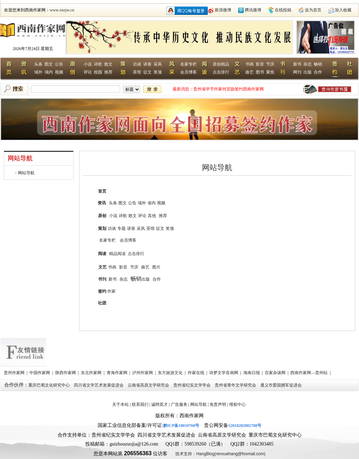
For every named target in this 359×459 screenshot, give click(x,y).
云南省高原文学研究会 (149, 385)
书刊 (102, 279)
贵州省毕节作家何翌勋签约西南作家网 (228, 89)
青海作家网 (117, 372)
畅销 (318, 64)
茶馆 (137, 72)
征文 (147, 72)
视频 (59, 72)
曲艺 (249, 72)
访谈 (137, 64)
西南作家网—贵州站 (309, 372)
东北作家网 (92, 372)
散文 (108, 64)
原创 (102, 215)
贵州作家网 (15, 372)
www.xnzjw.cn (62, 10)
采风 (158, 64)
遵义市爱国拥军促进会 (281, 385)
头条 (38, 64)
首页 (102, 191)
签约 (102, 291)
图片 (156, 267)
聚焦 (270, 72)
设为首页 (313, 10)
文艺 (102, 267)
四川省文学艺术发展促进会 (99, 385)
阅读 (102, 253)
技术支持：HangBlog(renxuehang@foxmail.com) (220, 453)
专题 (121, 228)
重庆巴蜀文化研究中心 (49, 385)
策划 (102, 228)
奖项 (158, 72)
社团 (102, 303)
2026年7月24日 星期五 (33, 48)
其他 (152, 215)
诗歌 (98, 64)
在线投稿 (283, 10)
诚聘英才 (159, 404)
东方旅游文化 (171, 372)
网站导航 (26, 172)
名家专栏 (188, 64)
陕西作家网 (66, 372)
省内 (151, 203)
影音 (260, 64)
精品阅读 (117, 253)
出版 (307, 72)
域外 (38, 72)
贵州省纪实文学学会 (192, 385)
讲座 (147, 64)
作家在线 (196, 372)
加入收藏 (343, 10)
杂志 (307, 64)
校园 (98, 72)
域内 (49, 72)
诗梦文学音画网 (224, 372)
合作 (318, 72)
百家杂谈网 (276, 372)
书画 (249, 64)
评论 (88, 72)
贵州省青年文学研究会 (236, 385)
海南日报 (252, 372)
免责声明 (218, 404)
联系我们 (140, 404)
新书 (297, 64)
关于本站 (120, 404)
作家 (111, 291)
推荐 (108, 72)
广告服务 (179, 404)
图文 (49, 64)
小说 (88, 64)
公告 (59, 64)
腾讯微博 (253, 10)
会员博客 (188, 72)
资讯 (102, 203)
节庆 (270, 64)
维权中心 (237, 404)
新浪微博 (223, 10)
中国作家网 (40, 372)
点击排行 (221, 72)
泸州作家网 (143, 372)
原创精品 (221, 64)
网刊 (297, 72)
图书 (260, 72)
